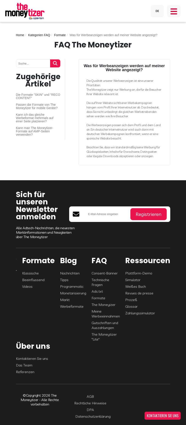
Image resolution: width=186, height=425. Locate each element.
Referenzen (25, 372)
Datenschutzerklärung (93, 416)
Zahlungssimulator (140, 313)
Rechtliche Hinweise (90, 403)
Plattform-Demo (138, 273)
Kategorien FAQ (39, 35)
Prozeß (131, 300)
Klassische (30, 273)
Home (20, 35)
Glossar (131, 306)
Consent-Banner (105, 273)
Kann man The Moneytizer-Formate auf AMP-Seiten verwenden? (34, 131)
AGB (90, 396)
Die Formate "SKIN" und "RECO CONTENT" (38, 96)
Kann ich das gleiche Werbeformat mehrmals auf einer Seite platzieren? (34, 118)
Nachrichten (70, 273)
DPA (90, 409)
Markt (65, 300)
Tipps (64, 280)
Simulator (133, 280)
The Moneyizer (104, 304)
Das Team (24, 365)
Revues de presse (139, 293)
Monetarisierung (73, 293)
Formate (60, 35)
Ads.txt (97, 291)
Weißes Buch (135, 286)
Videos (27, 286)
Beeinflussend (33, 280)
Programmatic (72, 286)
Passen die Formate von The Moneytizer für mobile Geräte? (37, 106)
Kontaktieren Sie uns (32, 358)
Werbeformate (72, 306)
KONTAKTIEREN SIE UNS (162, 415)
